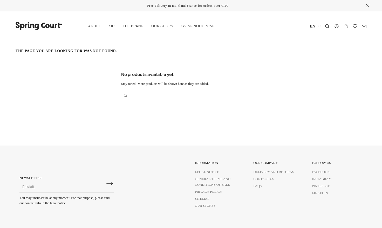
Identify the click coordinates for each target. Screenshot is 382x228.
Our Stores (205, 206)
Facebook (321, 172)
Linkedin (320, 193)
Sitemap (202, 199)
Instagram (322, 179)
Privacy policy (208, 192)
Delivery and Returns (273, 172)
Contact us (263, 179)
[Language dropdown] (315, 26)
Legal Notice (207, 172)
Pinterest (321, 186)
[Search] (327, 26)
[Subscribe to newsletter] (109, 183)
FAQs (257, 186)
